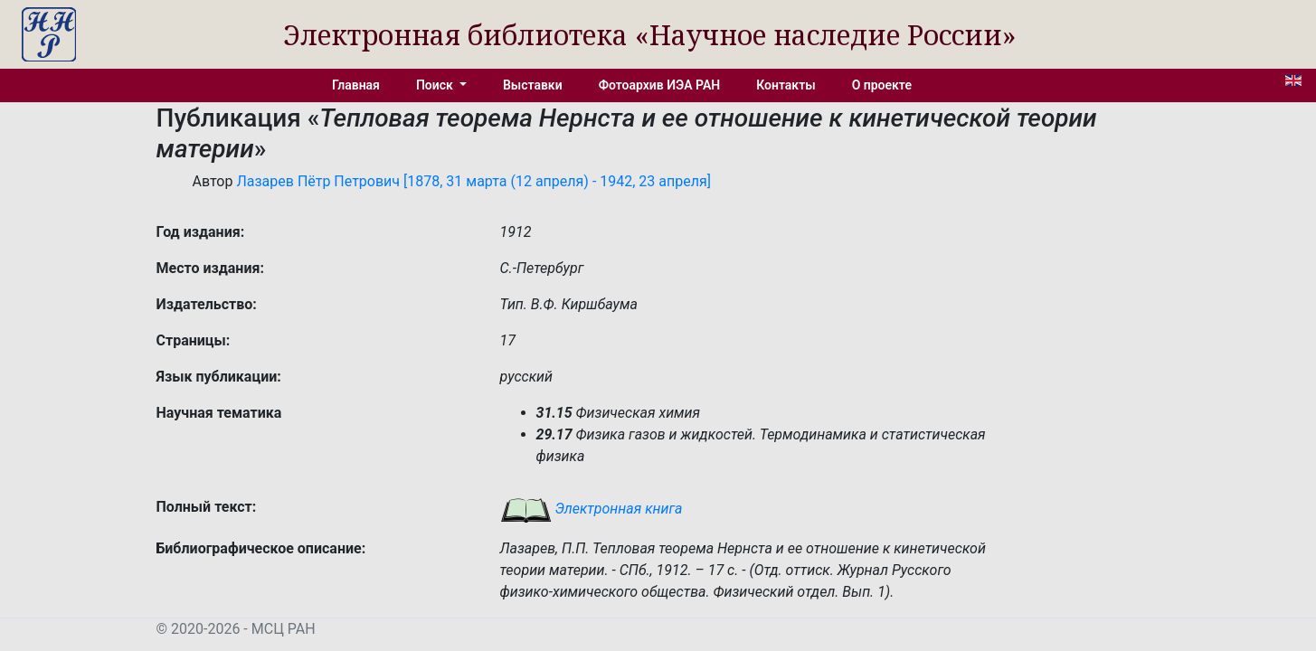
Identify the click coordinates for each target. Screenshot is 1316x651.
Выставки (533, 85)
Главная (356, 85)
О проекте (882, 85)
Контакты (785, 85)
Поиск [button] (436, 85)
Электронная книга (591, 508)
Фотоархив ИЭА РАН (660, 85)
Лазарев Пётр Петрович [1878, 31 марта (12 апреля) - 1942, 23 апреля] (473, 181)
